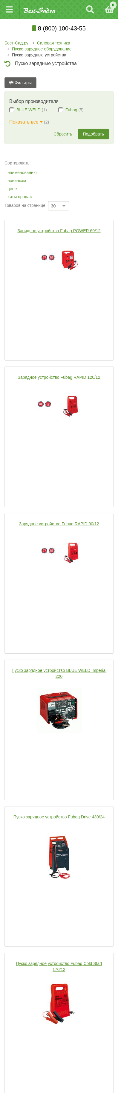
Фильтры (20, 82)
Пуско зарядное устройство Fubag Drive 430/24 (59, 817)
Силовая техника (53, 43)
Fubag (71, 109)
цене (12, 188)
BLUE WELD (28, 109)
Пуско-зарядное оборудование (42, 49)
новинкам (16, 180)
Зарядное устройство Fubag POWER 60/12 (58, 230)
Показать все (26, 121)
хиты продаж (19, 196)
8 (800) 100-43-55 (59, 28)
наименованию (21, 172)
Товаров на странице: (25, 205)
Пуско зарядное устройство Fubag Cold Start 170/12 (59, 966)
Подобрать (93, 134)
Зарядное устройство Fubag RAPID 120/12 (59, 377)
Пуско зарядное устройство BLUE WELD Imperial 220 (59, 673)
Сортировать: (17, 163)
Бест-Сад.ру (16, 43)
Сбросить (62, 134)
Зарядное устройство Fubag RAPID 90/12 (59, 523)
